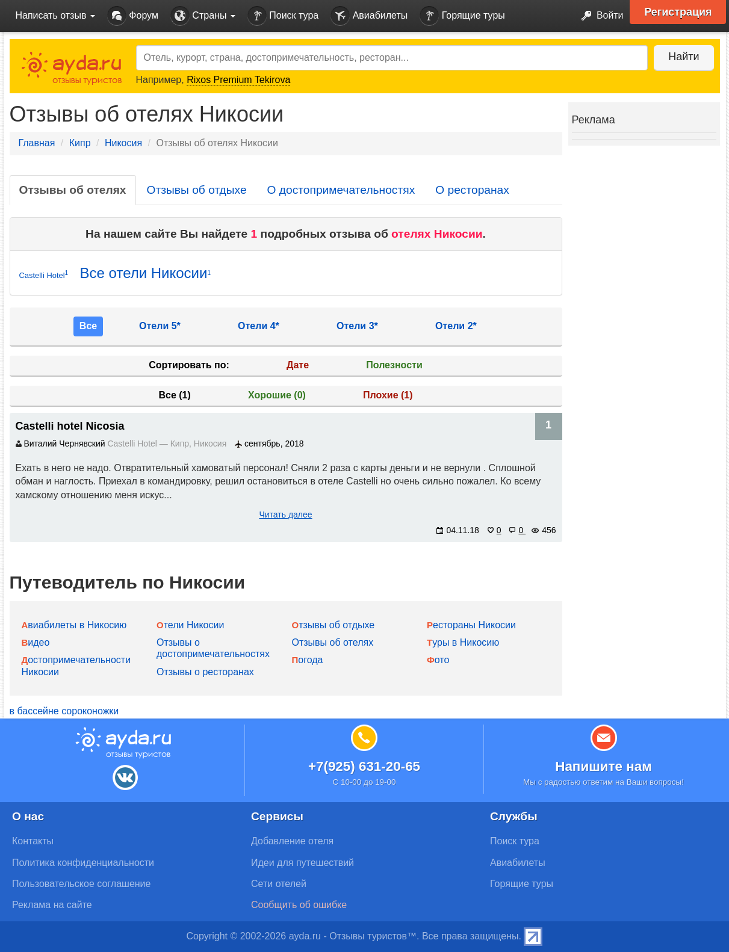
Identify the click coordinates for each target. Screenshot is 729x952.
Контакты (33, 841)
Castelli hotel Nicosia (70, 426)
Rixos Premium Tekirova (238, 80)
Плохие (387, 395)
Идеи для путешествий (302, 863)
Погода (307, 660)
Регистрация (679, 12)
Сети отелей (278, 884)
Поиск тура (282, 16)
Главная (37, 143)
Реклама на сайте (52, 905)
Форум (132, 16)
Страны (202, 16)
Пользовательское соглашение (81, 884)
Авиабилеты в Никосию (74, 625)
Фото (438, 660)
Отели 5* (160, 326)
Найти (683, 57)
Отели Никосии (190, 625)
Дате (298, 365)
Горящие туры (462, 16)
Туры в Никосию (463, 642)
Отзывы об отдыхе (197, 190)
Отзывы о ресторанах (205, 672)
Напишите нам (603, 766)
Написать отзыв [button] (55, 15)
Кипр (80, 143)
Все (88, 326)
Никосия (123, 143)
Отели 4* (258, 326)
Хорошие (277, 395)
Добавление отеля (292, 841)
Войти (598, 16)
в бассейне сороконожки (64, 711)
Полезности (394, 365)
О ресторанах (472, 190)
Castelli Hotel (44, 275)
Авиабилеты (369, 16)
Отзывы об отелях (72, 190)
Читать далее (285, 514)
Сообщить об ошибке (299, 905)
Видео (36, 642)
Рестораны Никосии (471, 625)
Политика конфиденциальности (83, 863)
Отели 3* (357, 326)
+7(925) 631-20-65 (364, 766)
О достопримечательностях (341, 190)
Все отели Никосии (145, 273)
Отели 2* (456, 326)
